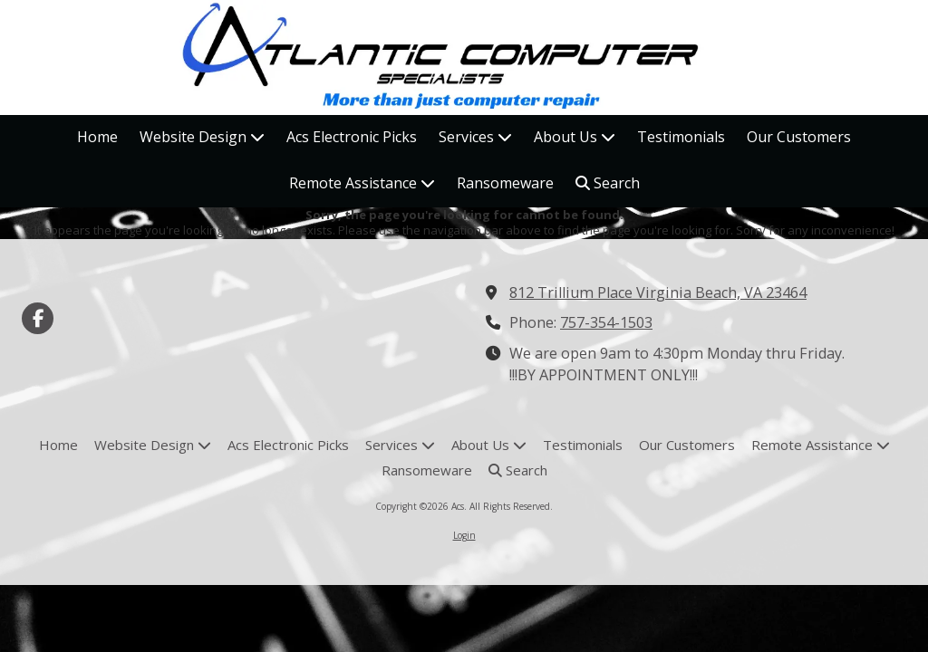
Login (464, 535)
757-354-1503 (606, 322)
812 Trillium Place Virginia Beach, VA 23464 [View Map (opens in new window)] (658, 292)
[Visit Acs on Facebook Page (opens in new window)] (37, 318)
